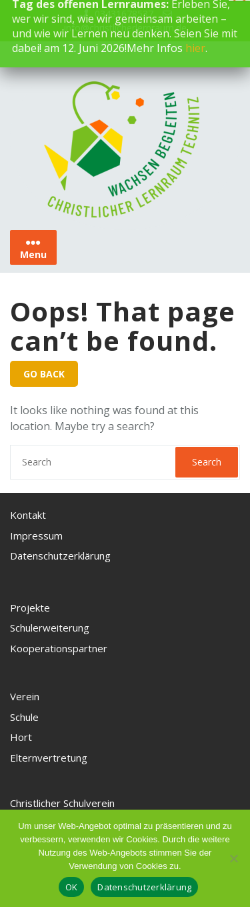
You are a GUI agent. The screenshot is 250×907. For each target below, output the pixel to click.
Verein (24, 696)
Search (206, 462)
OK (71, 887)
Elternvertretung (48, 757)
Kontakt (28, 515)
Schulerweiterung (49, 627)
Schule (24, 717)
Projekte (30, 607)
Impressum (36, 535)
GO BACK (44, 373)
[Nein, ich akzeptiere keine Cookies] (233, 858)
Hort (21, 737)
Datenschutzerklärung (60, 555)
